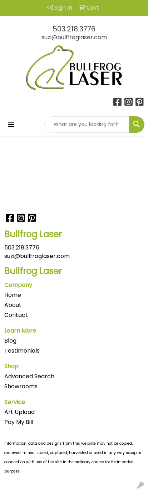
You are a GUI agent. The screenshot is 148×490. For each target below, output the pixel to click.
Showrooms (21, 386)
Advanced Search (29, 376)
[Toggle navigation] (11, 125)
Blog (10, 341)
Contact (16, 315)
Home (12, 295)
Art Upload (19, 412)
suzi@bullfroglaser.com (74, 37)
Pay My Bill (18, 422)
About (12, 305)
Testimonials (22, 351)
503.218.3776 (74, 29)
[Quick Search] (86, 124)
